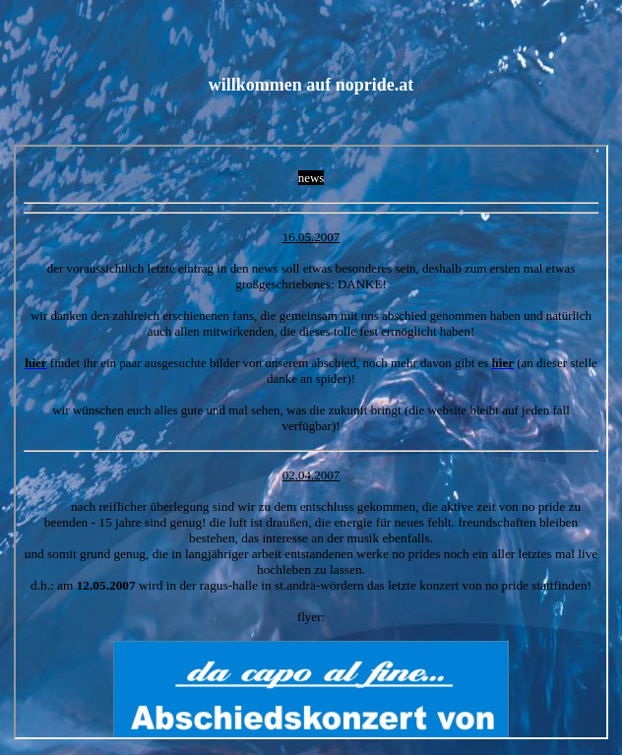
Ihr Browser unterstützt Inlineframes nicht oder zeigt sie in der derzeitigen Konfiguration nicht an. (311, 442)
